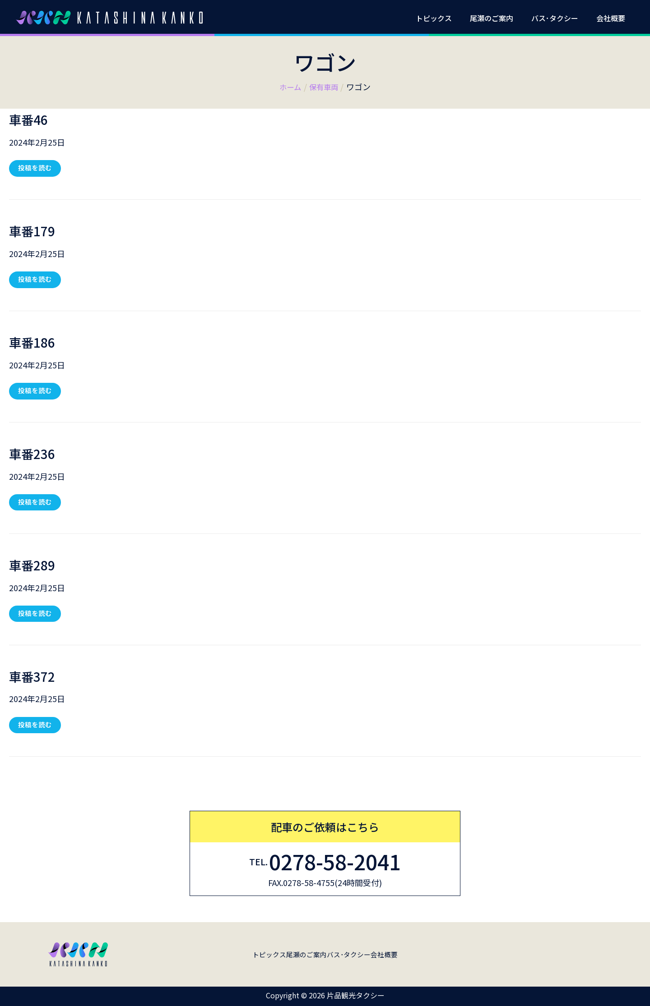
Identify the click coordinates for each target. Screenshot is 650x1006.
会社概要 (612, 18)
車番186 (35, 342)
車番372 (35, 678)
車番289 (35, 566)
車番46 (31, 118)
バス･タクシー (560, 18)
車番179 (35, 230)
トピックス (446, 18)
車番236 (35, 454)
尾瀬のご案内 (500, 18)
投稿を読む (36, 167)
